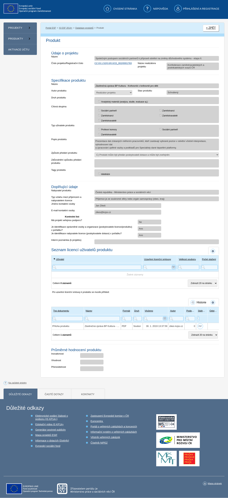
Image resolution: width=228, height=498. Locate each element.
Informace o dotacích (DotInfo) (52, 440)
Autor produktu (58, 90)
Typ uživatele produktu (62, 125)
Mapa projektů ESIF (46, 435)
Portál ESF (51, 28)
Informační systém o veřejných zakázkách (113, 431)
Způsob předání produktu (64, 153)
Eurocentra (96, 421)
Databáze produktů (84, 28)
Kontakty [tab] (87, 394)
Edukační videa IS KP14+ (49, 424)
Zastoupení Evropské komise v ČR (109, 415)
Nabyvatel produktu (61, 190)
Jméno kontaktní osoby (63, 203)
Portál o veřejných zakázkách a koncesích (113, 426)
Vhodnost (56, 360)
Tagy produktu (58, 170)
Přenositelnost (58, 367)
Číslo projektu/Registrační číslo (67, 63)
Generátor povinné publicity (50, 429)
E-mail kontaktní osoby (63, 210)
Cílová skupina (58, 106)
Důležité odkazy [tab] (20, 394)
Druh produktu (58, 97)
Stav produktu (145, 90)
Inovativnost (57, 353)
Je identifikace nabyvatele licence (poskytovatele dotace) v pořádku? (86, 233)
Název (54, 56)
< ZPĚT (211, 27)
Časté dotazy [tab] (54, 394)
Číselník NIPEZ (99, 442)
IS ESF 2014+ (65, 28)
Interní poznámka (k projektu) (66, 240)
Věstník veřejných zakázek (105, 437)
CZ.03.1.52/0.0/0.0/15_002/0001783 (113, 63)
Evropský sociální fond (47, 446)
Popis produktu (59, 139)
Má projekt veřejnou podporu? (66, 220)
